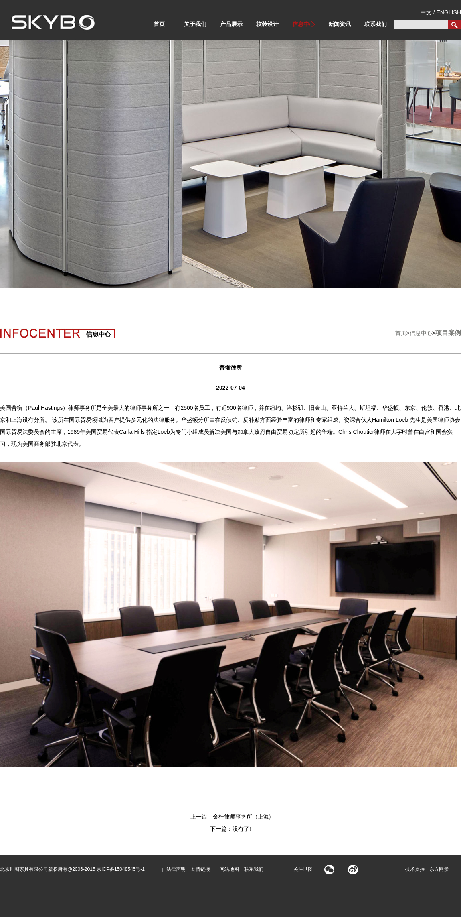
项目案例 (448, 332)
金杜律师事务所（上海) (242, 816)
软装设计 (267, 24)
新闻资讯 (339, 24)
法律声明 (176, 869)
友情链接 (200, 869)
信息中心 (303, 24)
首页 (159, 24)
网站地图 (227, 869)
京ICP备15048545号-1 (121, 869)
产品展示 (231, 24)
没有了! (242, 829)
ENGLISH (449, 12)
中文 (426, 12)
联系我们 (375, 24)
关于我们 (195, 24)
